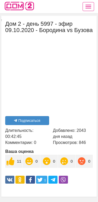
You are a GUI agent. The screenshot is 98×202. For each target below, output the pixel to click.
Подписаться (27, 120)
